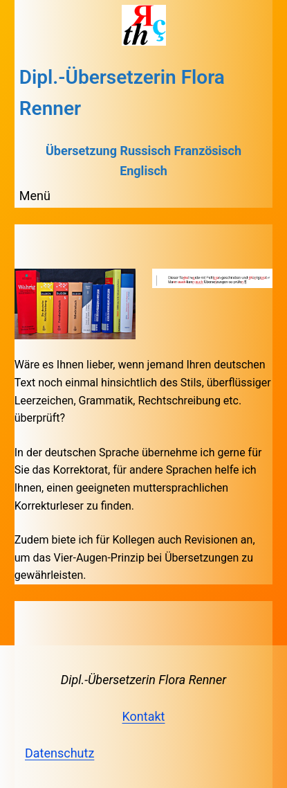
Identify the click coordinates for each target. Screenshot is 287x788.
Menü (34, 195)
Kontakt (143, 716)
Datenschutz (59, 753)
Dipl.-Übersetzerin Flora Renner (143, 679)
